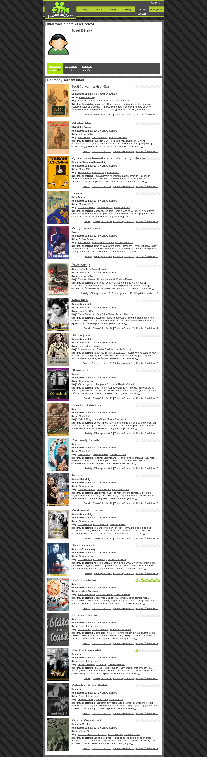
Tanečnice (79, 300)
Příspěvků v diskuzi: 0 (147, 186)
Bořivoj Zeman (86, 239)
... (147, 109)
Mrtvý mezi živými (85, 228)
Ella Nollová (113, 172)
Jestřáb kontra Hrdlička (90, 86)
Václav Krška (86, 134)
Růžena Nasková (124, 314)
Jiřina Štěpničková (104, 314)
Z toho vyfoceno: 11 (123, 748)
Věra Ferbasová (86, 594)
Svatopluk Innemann (89, 626)
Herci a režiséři (142, 12)
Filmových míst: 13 (101, 363)
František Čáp (86, 311)
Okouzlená (80, 370)
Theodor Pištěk (122, 594)
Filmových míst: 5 (103, 256)
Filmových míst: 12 (102, 678)
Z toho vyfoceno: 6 (124, 678)
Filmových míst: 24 (101, 713)
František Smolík (86, 100)
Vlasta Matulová (120, 489)
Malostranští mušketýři (89, 685)
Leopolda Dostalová (106, 384)
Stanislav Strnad (104, 594)
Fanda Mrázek (115, 734)
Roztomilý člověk (85, 440)
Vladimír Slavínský (88, 591)
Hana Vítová (84, 172)
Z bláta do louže (84, 615)
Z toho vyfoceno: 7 (124, 221)
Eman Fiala (102, 699)
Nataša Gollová (123, 349)
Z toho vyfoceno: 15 (122, 293)
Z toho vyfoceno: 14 (123, 713)
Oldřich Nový (99, 172)
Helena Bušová (122, 207)
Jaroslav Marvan (105, 100)
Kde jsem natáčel (87, 68)
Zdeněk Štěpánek (118, 137)
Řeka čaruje (80, 265)
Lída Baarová (104, 489)
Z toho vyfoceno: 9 (124, 398)
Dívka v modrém (84, 545)
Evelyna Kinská (124, 279)
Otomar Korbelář (86, 207)
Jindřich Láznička (117, 559)
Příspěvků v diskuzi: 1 (147, 328)
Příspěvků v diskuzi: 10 (146, 293)
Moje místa (71, 68)
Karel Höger (84, 137)
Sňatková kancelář (86, 650)
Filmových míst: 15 (102, 538)
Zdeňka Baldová (105, 349)
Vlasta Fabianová (124, 100)
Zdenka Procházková (103, 242)
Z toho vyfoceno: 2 (124, 114)
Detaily (88, 114)
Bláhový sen (81, 335)
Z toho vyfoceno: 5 (124, 433)
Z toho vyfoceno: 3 (124, 256)
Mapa (113, 9)
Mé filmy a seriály (55, 68)
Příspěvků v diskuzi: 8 (147, 151)
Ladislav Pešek (100, 454)
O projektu (156, 9)
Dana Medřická (99, 137)
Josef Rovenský (86, 699)
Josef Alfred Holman (89, 346)
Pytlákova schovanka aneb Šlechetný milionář (108, 158)
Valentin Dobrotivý (86, 405)
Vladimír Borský (87, 97)
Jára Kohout (84, 629)
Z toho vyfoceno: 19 (123, 186)
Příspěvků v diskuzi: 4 (147, 433)
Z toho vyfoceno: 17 (123, 608)
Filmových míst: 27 (101, 643)
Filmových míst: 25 (101, 151)
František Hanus (86, 279)
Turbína (77, 475)
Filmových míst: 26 (102, 328)
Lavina (76, 193)
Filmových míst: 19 (102, 503)
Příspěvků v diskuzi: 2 (147, 114)
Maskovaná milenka (87, 510)
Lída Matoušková (124, 242)
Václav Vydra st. (86, 384)
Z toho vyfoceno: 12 (123, 363)
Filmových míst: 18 (102, 221)
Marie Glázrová (105, 207)
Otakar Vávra (86, 381)
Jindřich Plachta (100, 629)
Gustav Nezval (100, 524)
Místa (99, 9)
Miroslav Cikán (86, 204)
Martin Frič (84, 169)
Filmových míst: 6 (103, 468)
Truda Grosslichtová (120, 629)
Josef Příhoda (116, 699)
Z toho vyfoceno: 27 (123, 643)
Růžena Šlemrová (105, 279)
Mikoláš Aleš (81, 123)
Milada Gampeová (116, 419)
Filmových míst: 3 (103, 114)
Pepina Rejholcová (86, 720)
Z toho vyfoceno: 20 (123, 151)
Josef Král (101, 664)
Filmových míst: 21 (101, 186)
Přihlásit (155, 3)
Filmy (85, 9)
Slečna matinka (83, 580)
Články (127, 9)
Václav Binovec (87, 731)
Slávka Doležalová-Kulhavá (92, 734)
